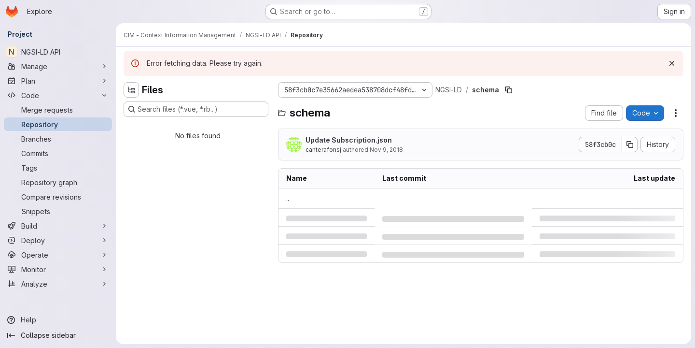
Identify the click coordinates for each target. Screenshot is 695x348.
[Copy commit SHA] (630, 144)
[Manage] (58, 66)
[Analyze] (58, 283)
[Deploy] (58, 240)
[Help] (58, 320)
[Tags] (58, 167)
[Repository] (58, 124)
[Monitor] (58, 269)
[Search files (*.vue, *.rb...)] (196, 109)
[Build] (58, 225)
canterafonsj (323, 149)
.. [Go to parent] (287, 198)
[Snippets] (58, 211)
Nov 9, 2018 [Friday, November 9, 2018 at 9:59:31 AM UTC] (386, 149)
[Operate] (58, 254)
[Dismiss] (672, 63)
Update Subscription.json (349, 140)
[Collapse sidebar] (58, 335)
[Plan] (58, 80)
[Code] (58, 95)
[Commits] (58, 153)
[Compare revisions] (58, 196)
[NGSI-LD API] (58, 51)
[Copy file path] (508, 90)
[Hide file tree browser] (131, 90)
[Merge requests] (58, 109)
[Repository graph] (58, 182)
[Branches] (58, 138)
